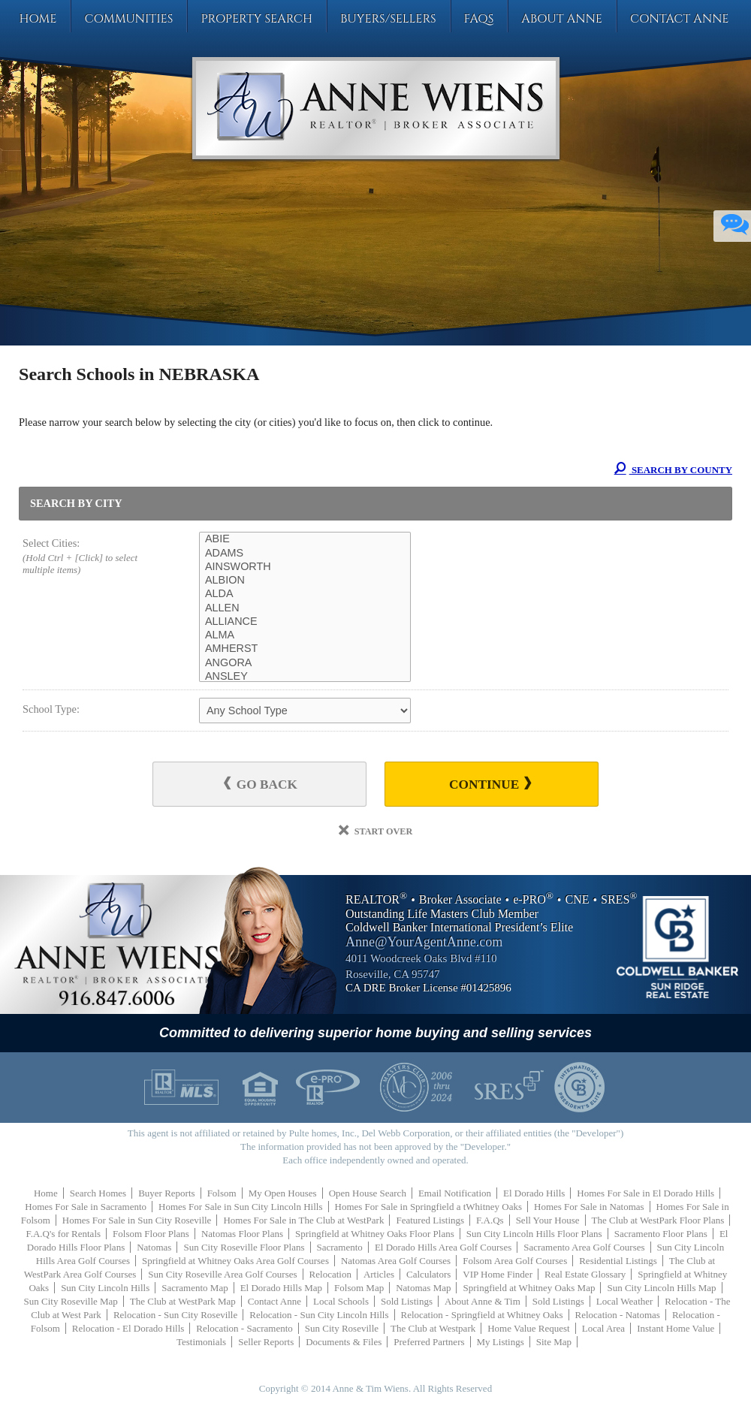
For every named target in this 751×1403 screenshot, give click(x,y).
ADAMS (305, 553)
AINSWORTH (305, 567)
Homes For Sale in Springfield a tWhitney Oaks (429, 1206)
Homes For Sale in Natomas (589, 1206)
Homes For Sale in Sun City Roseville (137, 1220)
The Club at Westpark (433, 1328)
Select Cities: (93, 557)
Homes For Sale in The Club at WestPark (303, 1220)
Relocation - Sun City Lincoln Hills (318, 1314)
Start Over (376, 831)
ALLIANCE (305, 622)
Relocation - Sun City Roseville (175, 1314)
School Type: (51, 709)
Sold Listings (407, 1301)
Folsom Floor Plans (151, 1233)
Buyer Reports (166, 1193)
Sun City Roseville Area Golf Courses (222, 1274)
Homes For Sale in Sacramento (85, 1206)
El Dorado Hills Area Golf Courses (443, 1247)
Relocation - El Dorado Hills (128, 1328)
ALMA (305, 635)
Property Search (256, 19)
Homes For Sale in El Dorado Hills (645, 1193)
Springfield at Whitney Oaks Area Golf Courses (235, 1260)
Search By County (673, 469)
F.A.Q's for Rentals (63, 1233)
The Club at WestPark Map (183, 1301)
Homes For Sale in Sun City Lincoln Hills (240, 1206)
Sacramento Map (194, 1287)
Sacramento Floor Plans (660, 1233)
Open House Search (367, 1193)
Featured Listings (430, 1220)
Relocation (330, 1274)
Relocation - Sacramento (244, 1328)
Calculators (428, 1274)
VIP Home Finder (497, 1274)
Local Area (603, 1328)
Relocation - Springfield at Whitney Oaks (482, 1314)
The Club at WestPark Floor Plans (658, 1220)
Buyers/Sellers (388, 19)
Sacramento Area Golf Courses (583, 1247)
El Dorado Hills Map (281, 1287)
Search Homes (98, 1193)
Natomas (154, 1247)
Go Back (260, 784)
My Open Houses (283, 1193)
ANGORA (305, 663)
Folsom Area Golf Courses (515, 1260)
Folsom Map (359, 1287)
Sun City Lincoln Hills (105, 1287)
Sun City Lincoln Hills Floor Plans (534, 1233)
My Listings (500, 1341)
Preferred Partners (429, 1341)
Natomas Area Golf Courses (396, 1260)
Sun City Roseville (342, 1328)
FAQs (479, 19)
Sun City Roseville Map (71, 1301)
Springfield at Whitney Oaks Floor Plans (374, 1233)
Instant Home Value (675, 1328)
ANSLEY (305, 676)
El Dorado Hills (534, 1193)
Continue (490, 784)
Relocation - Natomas (617, 1314)
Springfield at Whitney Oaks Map (529, 1287)
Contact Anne (679, 19)
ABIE (305, 539)
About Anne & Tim (482, 1301)
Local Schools (341, 1301)
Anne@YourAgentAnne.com (423, 941)
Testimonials (201, 1341)
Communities (128, 19)
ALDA (305, 594)
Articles (378, 1274)
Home (37, 19)
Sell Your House (548, 1220)
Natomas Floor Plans (242, 1233)
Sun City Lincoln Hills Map (661, 1287)
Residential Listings (618, 1260)
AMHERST (305, 649)
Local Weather (624, 1301)
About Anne (561, 19)
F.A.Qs (490, 1220)
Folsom (222, 1193)
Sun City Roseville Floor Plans (243, 1247)
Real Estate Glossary (585, 1274)
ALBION (305, 580)
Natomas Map (423, 1287)
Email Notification (454, 1193)
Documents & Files (344, 1341)
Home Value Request (528, 1328)
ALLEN (305, 608)
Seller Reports (266, 1341)
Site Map (554, 1341)
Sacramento (340, 1247)
